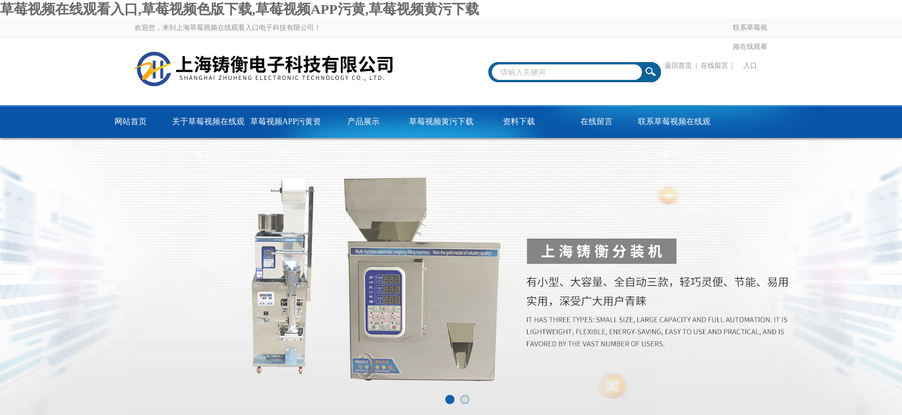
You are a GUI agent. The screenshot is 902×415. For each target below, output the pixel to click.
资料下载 (519, 121)
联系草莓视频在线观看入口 (750, 47)
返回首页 (678, 66)
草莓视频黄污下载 (441, 121)
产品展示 (363, 121)
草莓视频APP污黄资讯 (286, 127)
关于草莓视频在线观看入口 (208, 127)
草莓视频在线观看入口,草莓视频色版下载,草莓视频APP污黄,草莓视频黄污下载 (239, 9)
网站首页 (130, 121)
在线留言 (714, 66)
